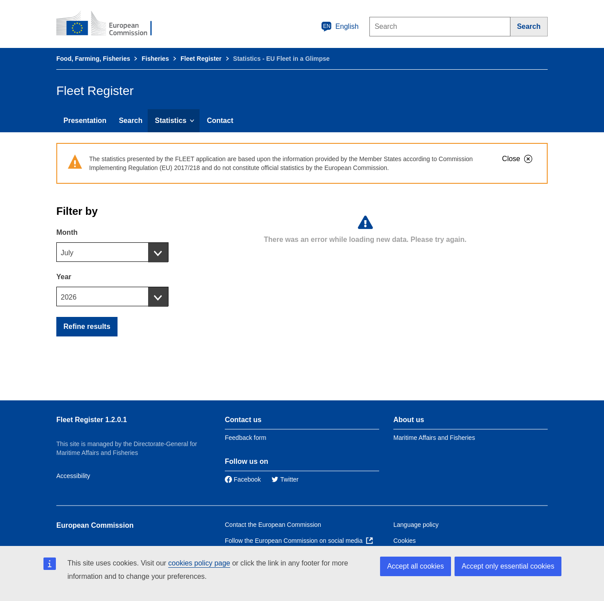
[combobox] (112, 252)
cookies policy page (199, 563)
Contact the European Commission (273, 524)
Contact (220, 120)
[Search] (529, 26)
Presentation (84, 120)
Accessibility (73, 475)
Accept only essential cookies (508, 566)
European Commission (94, 525)
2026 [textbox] (69, 297)
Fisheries (155, 58)
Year (63, 277)
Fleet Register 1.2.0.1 (91, 419)
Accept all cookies (415, 566)
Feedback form (245, 437)
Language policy (416, 524)
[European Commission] (110, 24)
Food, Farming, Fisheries (93, 58)
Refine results (86, 326)
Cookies (404, 540)
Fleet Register (201, 58)
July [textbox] (67, 253)
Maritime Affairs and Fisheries (434, 437)
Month (67, 232)
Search (130, 120)
